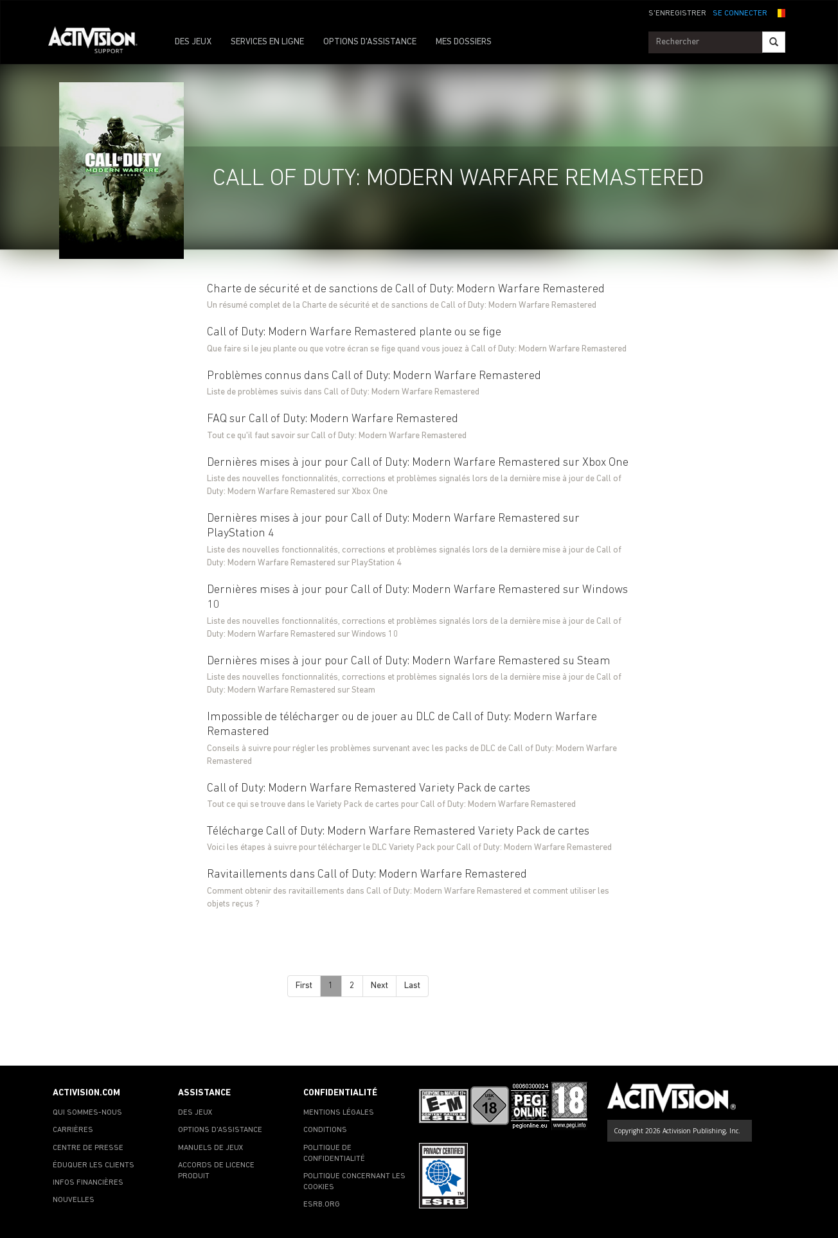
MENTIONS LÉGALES (338, 1113)
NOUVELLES (73, 1200)
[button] (779, 12)
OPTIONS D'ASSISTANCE (369, 42)
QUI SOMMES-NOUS (87, 1113)
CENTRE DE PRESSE (88, 1148)
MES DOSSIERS (464, 42)
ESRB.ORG (321, 1204)
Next (379, 986)
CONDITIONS (325, 1130)
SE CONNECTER (740, 13)
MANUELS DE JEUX (211, 1148)
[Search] (773, 42)
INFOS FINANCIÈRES (88, 1183)
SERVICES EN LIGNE (267, 42)
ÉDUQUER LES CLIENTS (93, 1165)
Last (412, 986)
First (304, 986)
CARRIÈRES (73, 1130)
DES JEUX (193, 42)
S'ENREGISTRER (677, 13)
